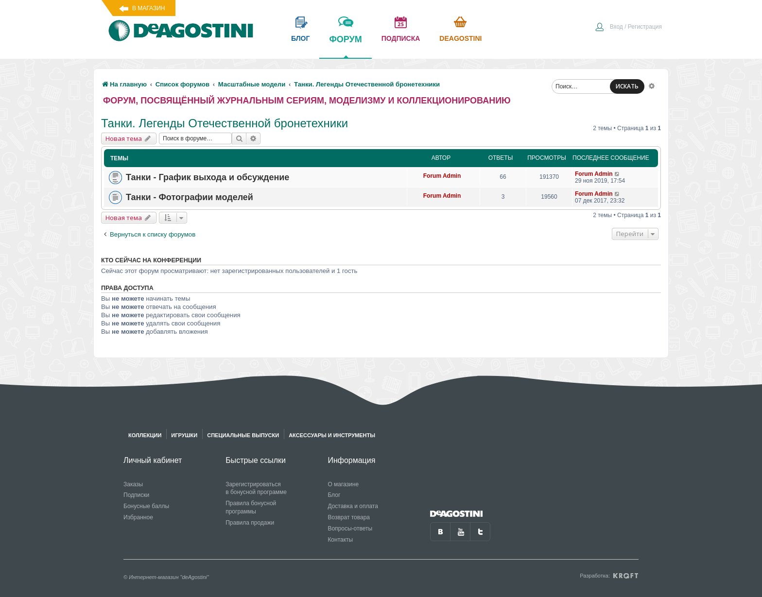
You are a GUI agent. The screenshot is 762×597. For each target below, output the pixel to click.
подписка (400, 38)
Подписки (136, 495)
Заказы (133, 484)
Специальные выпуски (243, 435)
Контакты (340, 539)
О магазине (343, 484)
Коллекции (144, 435)
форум (345, 46)
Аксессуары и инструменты (332, 435)
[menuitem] (628, 27)
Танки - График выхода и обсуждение (207, 177)
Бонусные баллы (146, 506)
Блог (334, 495)
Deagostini (460, 38)
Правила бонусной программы (250, 507)
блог (300, 38)
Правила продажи (249, 522)
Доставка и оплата (353, 506)
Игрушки (184, 435)
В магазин (148, 8)
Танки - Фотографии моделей (189, 197)
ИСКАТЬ (627, 86)
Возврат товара (349, 517)
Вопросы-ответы (350, 528)
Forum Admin (442, 175)
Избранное (138, 517)
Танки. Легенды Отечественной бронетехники (224, 123)
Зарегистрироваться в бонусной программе (256, 488)
